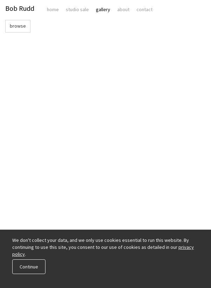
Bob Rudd (19, 8)
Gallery (103, 9)
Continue (29, 267)
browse (18, 26)
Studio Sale (77, 9)
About (123, 9)
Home (53, 9)
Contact (144, 9)
